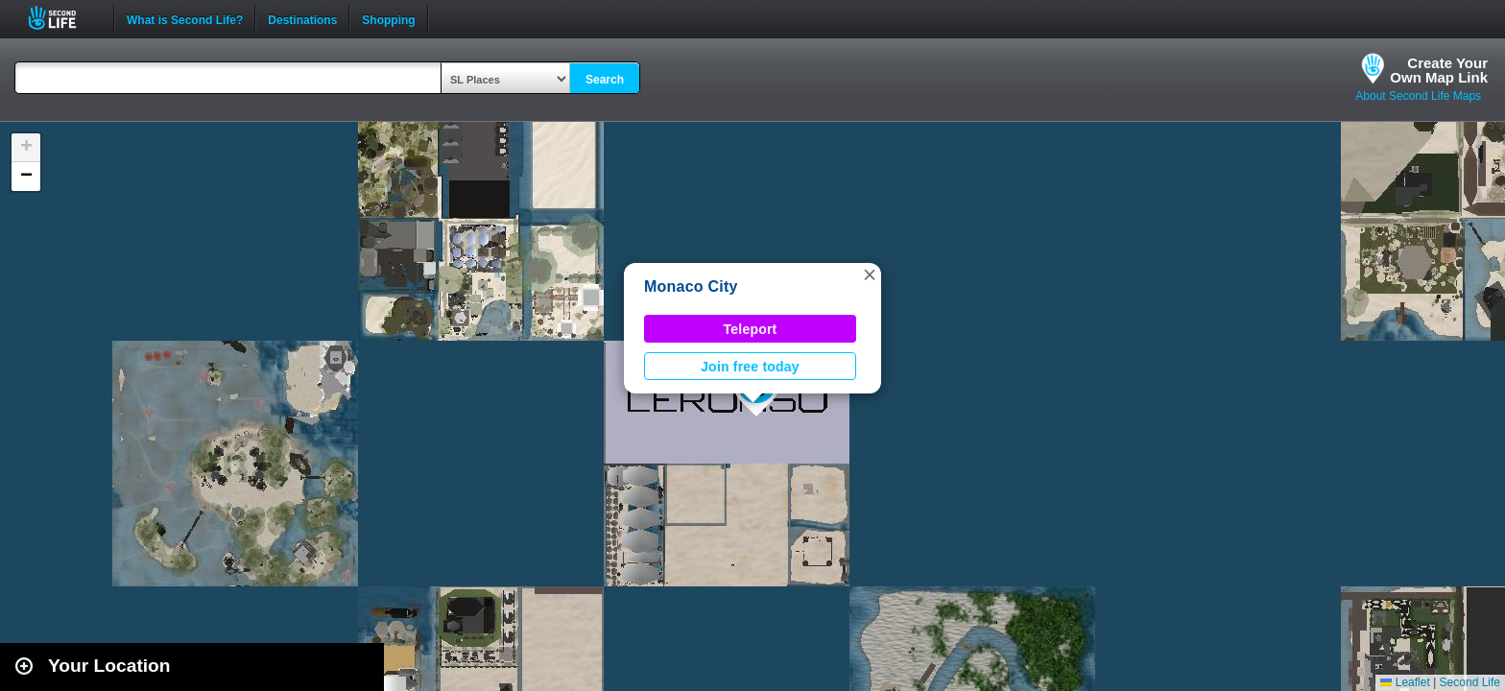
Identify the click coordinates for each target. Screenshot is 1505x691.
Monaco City (691, 286)
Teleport (750, 329)
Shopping (388, 18)
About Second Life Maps (1418, 96)
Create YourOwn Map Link (1439, 70)
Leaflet (1404, 682)
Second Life (63, 18)
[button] (869, 274)
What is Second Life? (185, 18)
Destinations (302, 18)
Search (604, 79)
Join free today (750, 366)
